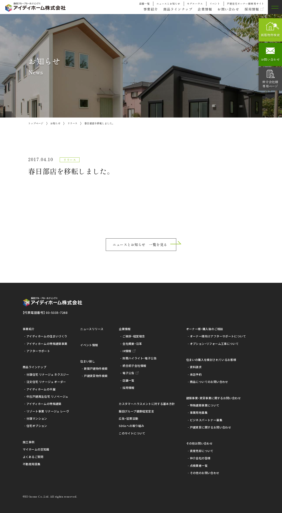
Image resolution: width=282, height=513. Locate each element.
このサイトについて (132, 433)
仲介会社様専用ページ (270, 84)
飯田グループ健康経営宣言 (136, 411)
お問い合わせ (226, 9)
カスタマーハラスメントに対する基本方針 (147, 404)
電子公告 (128, 373)
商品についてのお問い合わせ (209, 382)
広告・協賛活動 (128, 418)
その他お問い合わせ (199, 443)
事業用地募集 (199, 412)
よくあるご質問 (33, 457)
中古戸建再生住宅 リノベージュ (47, 396)
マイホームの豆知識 (36, 449)
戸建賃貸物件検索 (96, 376)
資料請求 (196, 367)
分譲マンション (36, 418)
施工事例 (29, 442)
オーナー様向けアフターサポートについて (218, 336)
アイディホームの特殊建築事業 (46, 344)
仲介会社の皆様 (200, 458)
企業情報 (202, 9)
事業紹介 (144, 9)
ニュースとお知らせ (168, 3)
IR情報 (126, 351)
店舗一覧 (144, 3)
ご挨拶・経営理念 (133, 336)
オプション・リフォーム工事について (214, 344)
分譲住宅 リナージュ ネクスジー (47, 374)
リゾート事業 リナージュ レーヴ (47, 411)
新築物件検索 (270, 35)
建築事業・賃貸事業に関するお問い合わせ (213, 398)
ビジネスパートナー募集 (206, 420)
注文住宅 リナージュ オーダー (46, 382)
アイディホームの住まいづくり (46, 336)
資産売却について (201, 451)
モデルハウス (195, 3)
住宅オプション (36, 426)
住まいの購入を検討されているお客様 (211, 360)
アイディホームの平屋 (41, 389)
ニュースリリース (91, 329)
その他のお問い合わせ (204, 473)
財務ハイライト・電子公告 (139, 358)
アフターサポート (38, 351)
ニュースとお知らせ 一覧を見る (140, 244)
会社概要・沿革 (132, 344)
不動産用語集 (31, 464)
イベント (215, 3)
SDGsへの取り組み (131, 426)
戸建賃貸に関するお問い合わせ (210, 427)
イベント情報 (89, 345)
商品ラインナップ (173, 9)
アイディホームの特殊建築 (43, 404)
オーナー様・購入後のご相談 (204, 329)
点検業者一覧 (199, 465)
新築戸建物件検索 (96, 368)
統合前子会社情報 (134, 366)
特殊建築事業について (204, 405)
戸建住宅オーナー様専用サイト (245, 3)
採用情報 (251, 9)
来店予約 (196, 374)
